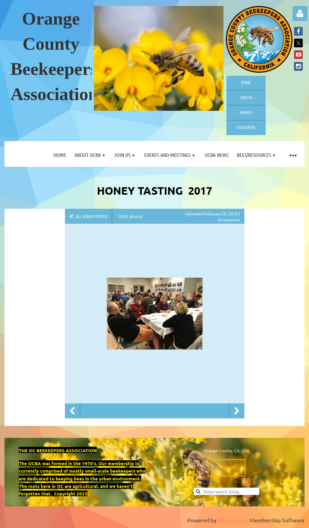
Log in (300, 13)
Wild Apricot (233, 520)
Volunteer (246, 127)
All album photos (91, 216)
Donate (246, 112)
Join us (246, 97)
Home (246, 82)
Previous (72, 410)
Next (236, 410)
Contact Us (226, 467)
